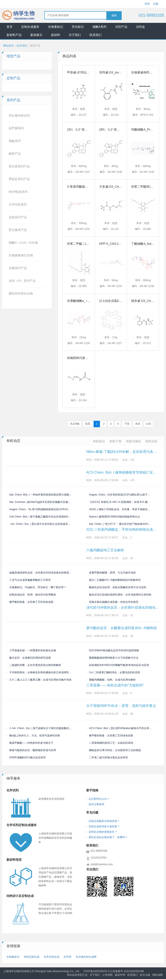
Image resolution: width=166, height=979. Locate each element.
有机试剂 (151, 441)
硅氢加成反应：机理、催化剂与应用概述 (31, 594)
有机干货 (115, 441)
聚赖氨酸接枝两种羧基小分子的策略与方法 (112, 657)
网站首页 (8, 45)
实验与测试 (133, 441)
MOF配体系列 (18, 191)
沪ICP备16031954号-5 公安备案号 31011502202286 (113, 971)
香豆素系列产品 (19, 166)
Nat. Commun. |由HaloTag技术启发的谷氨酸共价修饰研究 (39, 502)
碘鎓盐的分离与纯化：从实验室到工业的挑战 (113, 750)
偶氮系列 (15, 141)
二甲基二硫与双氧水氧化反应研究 (107, 757)
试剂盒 (140, 26)
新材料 (55, 35)
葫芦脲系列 (16, 128)
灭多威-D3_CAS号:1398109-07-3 (121, 186)
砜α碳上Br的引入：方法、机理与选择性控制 (33, 735)
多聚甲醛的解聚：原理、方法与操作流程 (111, 572)
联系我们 (95, 35)
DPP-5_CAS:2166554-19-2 (117, 243)
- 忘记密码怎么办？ (97, 798)
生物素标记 (55, 26)
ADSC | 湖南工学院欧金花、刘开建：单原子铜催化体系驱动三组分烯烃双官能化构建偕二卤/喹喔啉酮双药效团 (119, 509)
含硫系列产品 (18, 217)
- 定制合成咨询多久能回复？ (103, 826)
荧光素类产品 (18, 230)
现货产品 (13, 56)
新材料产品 (14, 35)
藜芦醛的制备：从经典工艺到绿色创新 (29, 601)
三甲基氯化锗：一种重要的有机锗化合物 (31, 650)
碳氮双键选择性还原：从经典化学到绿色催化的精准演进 (39, 572)
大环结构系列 (18, 204)
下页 (126, 423)
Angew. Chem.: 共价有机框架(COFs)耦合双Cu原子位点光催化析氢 (119, 494)
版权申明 (120, 974)
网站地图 (157, 974)
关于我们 (75, 35)
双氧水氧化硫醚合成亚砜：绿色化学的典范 (112, 601)
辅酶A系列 (100, 26)
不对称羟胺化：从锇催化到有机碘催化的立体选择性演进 (39, 672)
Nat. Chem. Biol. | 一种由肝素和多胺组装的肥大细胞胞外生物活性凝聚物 (39, 494)
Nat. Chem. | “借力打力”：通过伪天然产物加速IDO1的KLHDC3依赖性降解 (119, 523)
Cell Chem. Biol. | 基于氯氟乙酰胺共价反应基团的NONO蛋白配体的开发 (39, 516)
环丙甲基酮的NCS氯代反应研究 (26, 757)
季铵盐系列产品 (19, 179)
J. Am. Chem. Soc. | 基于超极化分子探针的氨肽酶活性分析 (39, 728)
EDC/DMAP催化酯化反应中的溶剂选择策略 (112, 650)
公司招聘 (107, 974)
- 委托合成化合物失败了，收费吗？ (107, 837)
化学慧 (67, 956)
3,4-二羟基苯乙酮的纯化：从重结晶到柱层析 (113, 672)
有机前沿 (99, 441)
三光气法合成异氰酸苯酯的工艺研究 (28, 579)
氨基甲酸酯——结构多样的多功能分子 (29, 742)
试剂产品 (121, 26)
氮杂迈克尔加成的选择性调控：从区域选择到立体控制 (118, 594)
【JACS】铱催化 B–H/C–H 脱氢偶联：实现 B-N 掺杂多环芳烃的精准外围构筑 (119, 502)
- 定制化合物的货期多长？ (101, 831)
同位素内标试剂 (19, 115)
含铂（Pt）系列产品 (22, 280)
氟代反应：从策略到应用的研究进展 (28, 657)
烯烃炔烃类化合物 (21, 293)
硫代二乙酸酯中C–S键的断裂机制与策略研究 (113, 579)
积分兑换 (145, 974)
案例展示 (36, 35)
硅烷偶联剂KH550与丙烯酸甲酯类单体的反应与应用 (117, 665)
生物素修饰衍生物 (21, 255)
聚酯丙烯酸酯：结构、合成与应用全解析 (111, 679)
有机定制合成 (31, 956)
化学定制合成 (51, 956)
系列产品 (13, 100)
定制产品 (13, 78)
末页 (137, 423)
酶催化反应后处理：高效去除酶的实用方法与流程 (116, 587)
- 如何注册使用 (95, 804)
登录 (147, 3)
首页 (9, 26)
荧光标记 (78, 26)
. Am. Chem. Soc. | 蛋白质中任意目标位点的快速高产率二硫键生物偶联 (39, 523)
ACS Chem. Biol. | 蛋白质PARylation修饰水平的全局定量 (119, 728)
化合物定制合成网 (86, 956)
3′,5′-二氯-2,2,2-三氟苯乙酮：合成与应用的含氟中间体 (39, 679)
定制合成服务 (30, 26)
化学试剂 (21, 45)
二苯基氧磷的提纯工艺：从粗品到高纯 (109, 742)
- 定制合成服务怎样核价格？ (103, 821)
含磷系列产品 (18, 268)
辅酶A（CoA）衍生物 (23, 242)
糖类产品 (15, 153)
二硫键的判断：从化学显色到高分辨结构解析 (33, 665)
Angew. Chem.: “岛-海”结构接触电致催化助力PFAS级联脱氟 (39, 509)
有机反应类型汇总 (77, 974)
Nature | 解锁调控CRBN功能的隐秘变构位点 (113, 516)
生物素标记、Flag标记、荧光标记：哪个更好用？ (36, 587)
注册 (155, 3)
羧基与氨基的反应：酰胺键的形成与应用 (31, 750)
